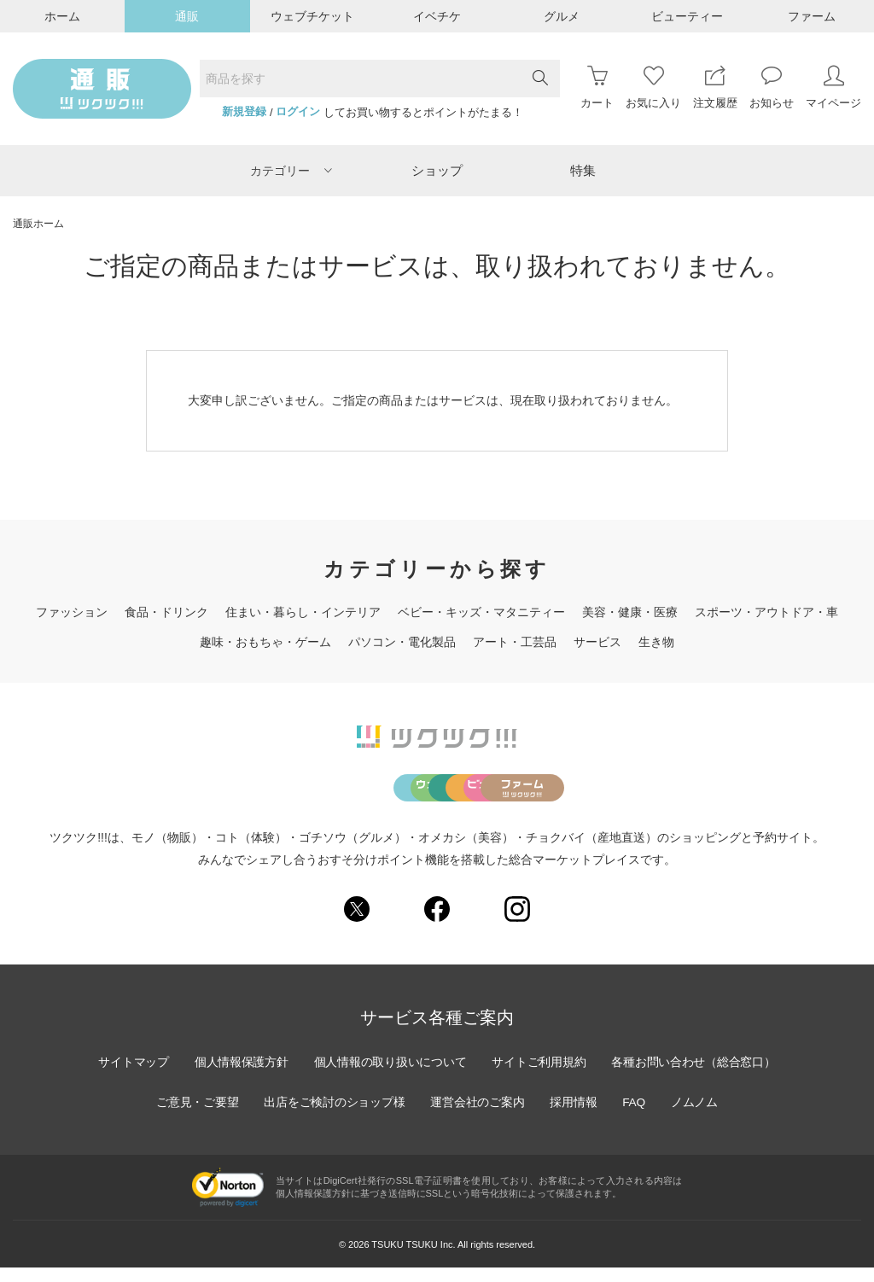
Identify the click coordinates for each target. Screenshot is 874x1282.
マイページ (833, 87)
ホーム (62, 16)
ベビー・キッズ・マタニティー (481, 612)
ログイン (298, 112)
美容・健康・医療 (630, 612)
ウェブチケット (312, 16)
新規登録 (244, 112)
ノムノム (698, 1116)
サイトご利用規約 (540, 1076)
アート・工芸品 (514, 642)
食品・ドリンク (166, 612)
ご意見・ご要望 (194, 1116)
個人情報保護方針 (238, 1076)
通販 (187, 16)
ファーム (812, 16)
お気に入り (653, 87)
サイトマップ (129, 1076)
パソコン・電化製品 (402, 642)
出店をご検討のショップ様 (333, 1116)
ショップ (437, 170)
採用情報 (575, 1116)
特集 (583, 170)
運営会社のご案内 (478, 1116)
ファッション (72, 612)
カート (597, 87)
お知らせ (771, 87)
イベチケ (437, 16)
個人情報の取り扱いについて (389, 1076)
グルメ (562, 16)
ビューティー (687, 16)
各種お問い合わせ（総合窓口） (697, 1076)
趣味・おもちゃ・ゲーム (265, 642)
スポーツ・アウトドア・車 (766, 612)
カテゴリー (291, 171)
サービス (597, 642)
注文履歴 (715, 87)
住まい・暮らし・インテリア (303, 612)
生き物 (656, 642)
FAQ (637, 1116)
